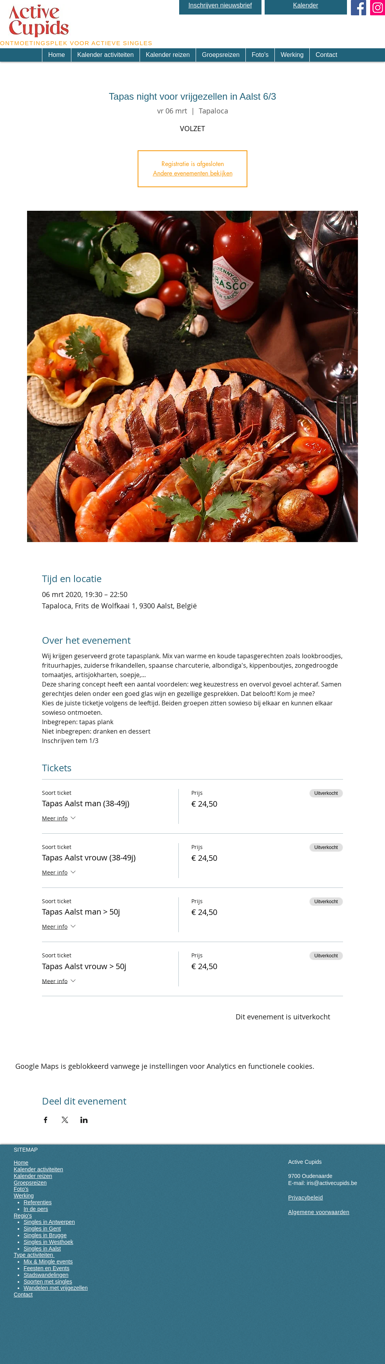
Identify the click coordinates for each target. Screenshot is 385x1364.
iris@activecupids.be (332, 1183)
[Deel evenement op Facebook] (45, 1120)
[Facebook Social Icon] (358, 7)
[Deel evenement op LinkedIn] (84, 1120)
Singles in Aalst (42, 1248)
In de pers (36, 1209)
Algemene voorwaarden (318, 1212)
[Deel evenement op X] (65, 1120)
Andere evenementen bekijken (192, 173)
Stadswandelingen (46, 1275)
